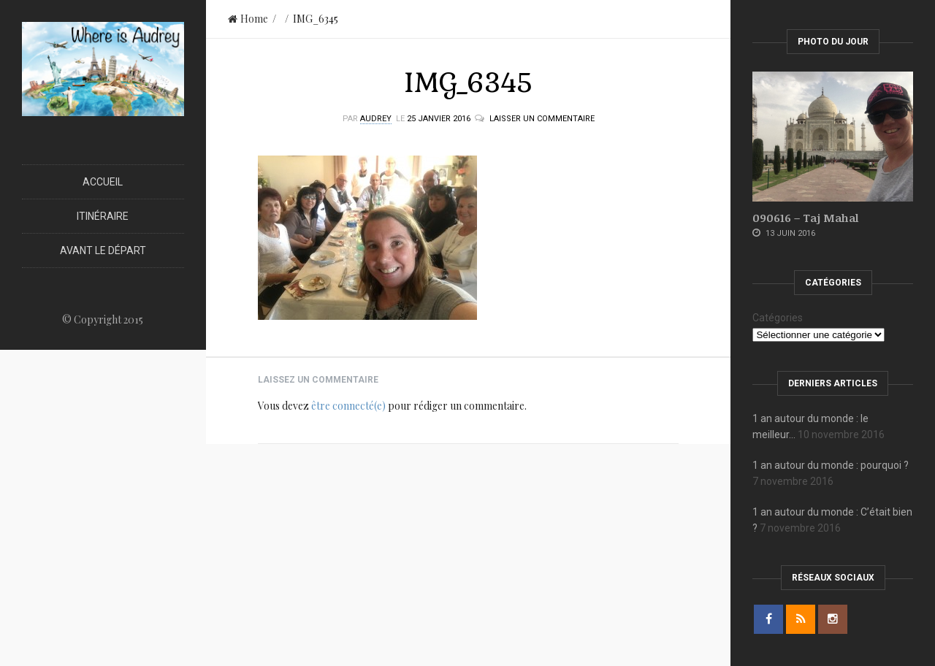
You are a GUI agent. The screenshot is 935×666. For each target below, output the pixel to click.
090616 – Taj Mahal (805, 217)
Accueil (103, 182)
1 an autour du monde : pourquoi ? (830, 465)
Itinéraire (103, 216)
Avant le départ (103, 250)
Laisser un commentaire (542, 118)
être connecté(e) (348, 406)
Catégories (777, 318)
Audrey (376, 118)
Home (248, 19)
